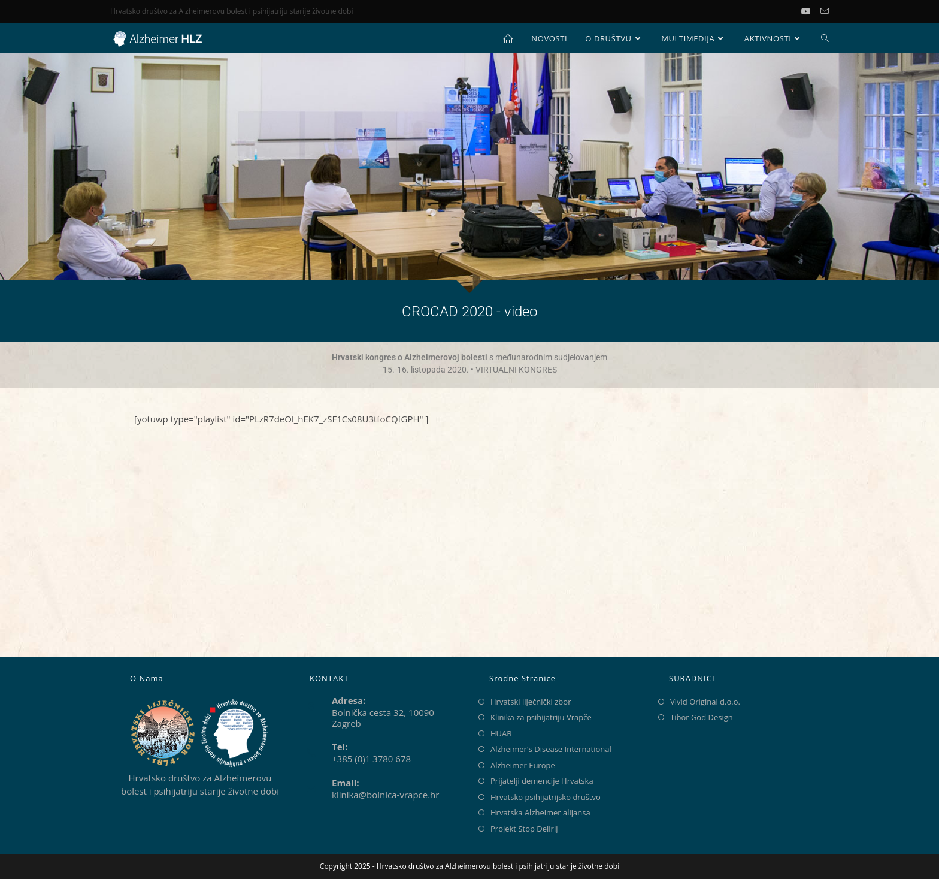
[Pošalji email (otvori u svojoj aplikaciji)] (824, 11)
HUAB (501, 733)
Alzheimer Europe (522, 765)
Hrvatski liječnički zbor (530, 701)
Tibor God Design (701, 717)
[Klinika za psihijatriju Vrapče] (469, 544)
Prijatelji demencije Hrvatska (541, 780)
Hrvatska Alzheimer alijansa (540, 812)
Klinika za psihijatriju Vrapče (541, 717)
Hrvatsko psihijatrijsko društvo (545, 797)
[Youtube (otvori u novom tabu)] (810, 11)
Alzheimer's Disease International (550, 749)
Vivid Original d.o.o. (705, 701)
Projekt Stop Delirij (524, 828)
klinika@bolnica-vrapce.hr (385, 795)
